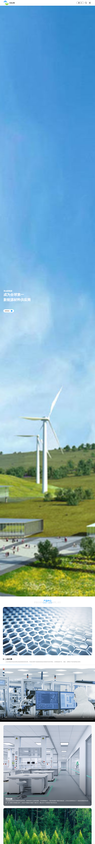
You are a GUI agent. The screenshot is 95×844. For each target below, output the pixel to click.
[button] (3, 627)
